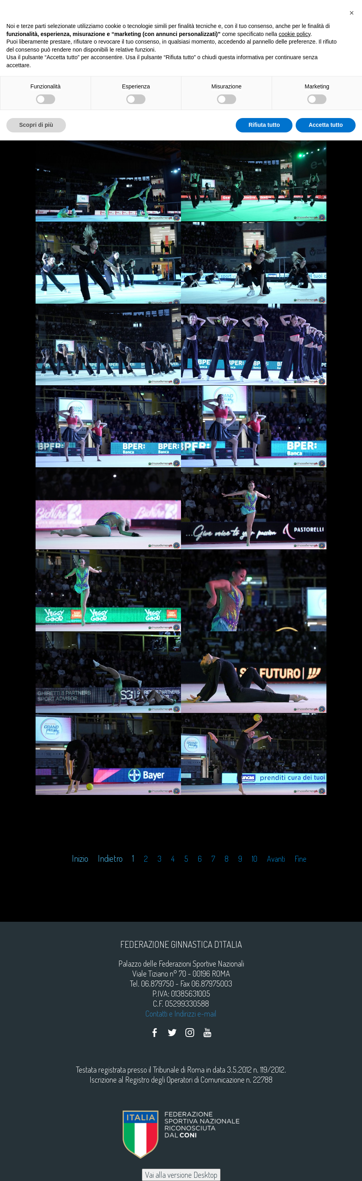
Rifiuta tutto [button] (264, 125)
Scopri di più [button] (36, 125)
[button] (351, 12)
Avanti (276, 859)
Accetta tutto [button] (325, 125)
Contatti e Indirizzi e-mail (181, 1013)
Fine (300, 859)
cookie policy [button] (294, 34)
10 (254, 859)
